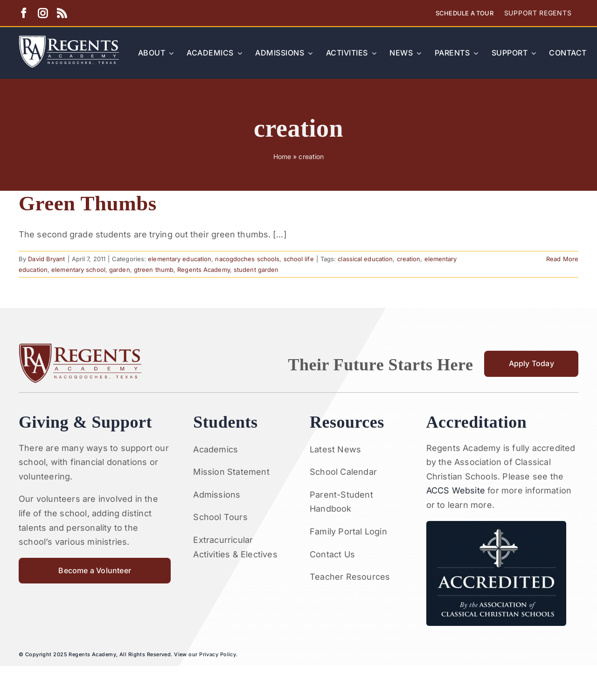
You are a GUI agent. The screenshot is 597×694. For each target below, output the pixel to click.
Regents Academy (203, 269)
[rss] (62, 13)
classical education (365, 259)
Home (282, 156)
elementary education (179, 259)
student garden (256, 269)
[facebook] (23, 13)
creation (409, 259)
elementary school (78, 269)
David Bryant (46, 259)
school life (299, 259)
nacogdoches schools (247, 259)
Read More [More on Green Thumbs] (562, 259)
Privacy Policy (217, 654)
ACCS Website (455, 490)
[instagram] (43, 13)
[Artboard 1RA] (69, 39)
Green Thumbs (88, 203)
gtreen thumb (154, 269)
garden (119, 269)
